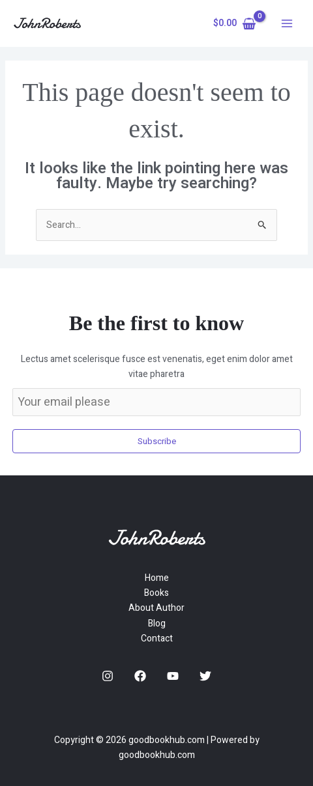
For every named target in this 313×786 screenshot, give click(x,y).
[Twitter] (205, 676)
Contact (157, 638)
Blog (157, 623)
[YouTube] (173, 676)
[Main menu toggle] (287, 23)
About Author (156, 608)
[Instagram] (107, 676)
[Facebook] (140, 676)
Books (156, 593)
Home (157, 578)
